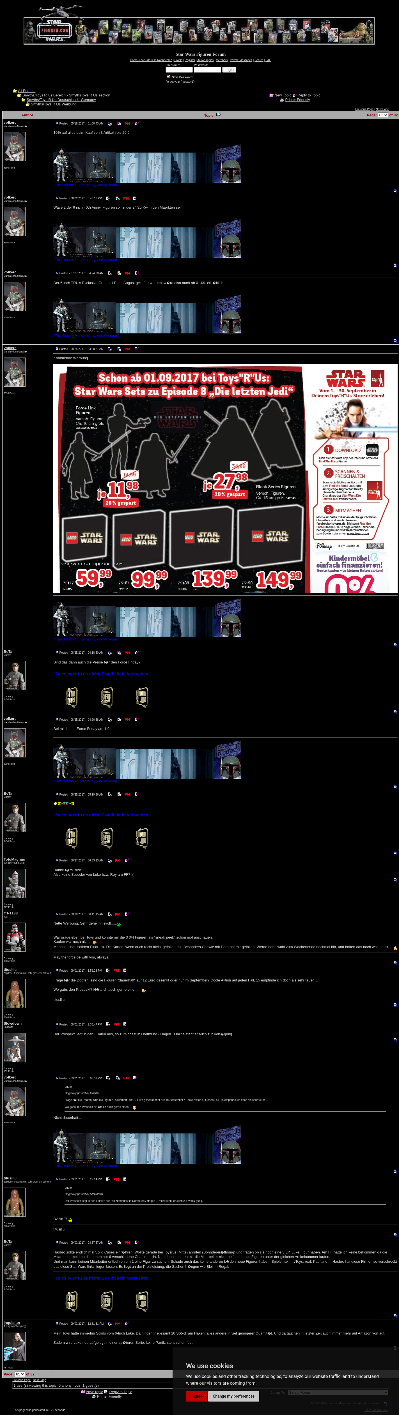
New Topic (282, 95)
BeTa (8, 651)
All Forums (26, 91)
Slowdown (13, 1023)
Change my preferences (233, 1396)
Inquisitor (12, 1322)
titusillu (10, 969)
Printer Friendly (297, 100)
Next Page (382, 109)
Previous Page (364, 109)
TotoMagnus (14, 859)
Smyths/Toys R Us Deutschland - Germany (61, 100)
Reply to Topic (308, 95)
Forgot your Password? (180, 81)
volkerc (10, 122)
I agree (197, 1396)
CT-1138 (11, 913)
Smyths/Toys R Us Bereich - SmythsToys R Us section (66, 95)
